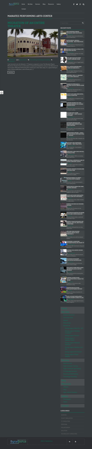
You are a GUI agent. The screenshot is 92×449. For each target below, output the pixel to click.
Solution (64, 430)
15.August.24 (70, 272)
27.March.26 (70, 43)
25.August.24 (70, 262)
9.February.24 (71, 299)
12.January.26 (70, 88)
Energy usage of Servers (72, 335)
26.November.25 (71, 145)
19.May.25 (70, 207)
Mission (65, 320)
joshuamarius (23, 60)
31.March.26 (70, 34)
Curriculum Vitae (68, 317)
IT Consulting (33, 60)
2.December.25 (71, 137)
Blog (44, 4)
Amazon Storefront (68, 315)
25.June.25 (70, 189)
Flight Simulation (67, 418)
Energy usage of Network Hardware (72, 343)
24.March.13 (12, 60)
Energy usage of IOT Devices (73, 352)
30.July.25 (70, 163)
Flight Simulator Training (70, 366)
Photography (67, 399)
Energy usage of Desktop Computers (72, 332)
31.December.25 (71, 107)
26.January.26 (71, 61)
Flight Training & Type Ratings (72, 368)
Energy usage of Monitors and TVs (74, 348)
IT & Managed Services (70, 371)
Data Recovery (67, 363)
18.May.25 (70, 215)
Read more (11, 72)
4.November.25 (71, 154)
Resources (51, 4)
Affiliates (66, 387)
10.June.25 (70, 198)
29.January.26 (71, 52)
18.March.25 (70, 225)
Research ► (66, 325)
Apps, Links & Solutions (70, 392)
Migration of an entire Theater (26, 24)
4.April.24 (70, 290)
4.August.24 (70, 282)
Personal (64, 424)
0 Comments (11, 61)
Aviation (64, 415)
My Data (30, 4)
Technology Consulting (43, 60)
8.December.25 (71, 117)
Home (23, 4)
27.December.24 (71, 253)
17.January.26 (70, 78)
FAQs (64, 389)
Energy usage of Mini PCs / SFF (74, 328)
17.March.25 (70, 235)
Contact (24, 9)
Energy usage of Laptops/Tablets (70, 339)
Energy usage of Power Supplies (71, 355)
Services (37, 4)
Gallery (59, 4)
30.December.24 (71, 244)
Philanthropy (67, 323)
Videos (65, 402)
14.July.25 (70, 180)
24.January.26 (71, 69)
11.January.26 (70, 97)
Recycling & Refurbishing (70, 374)
